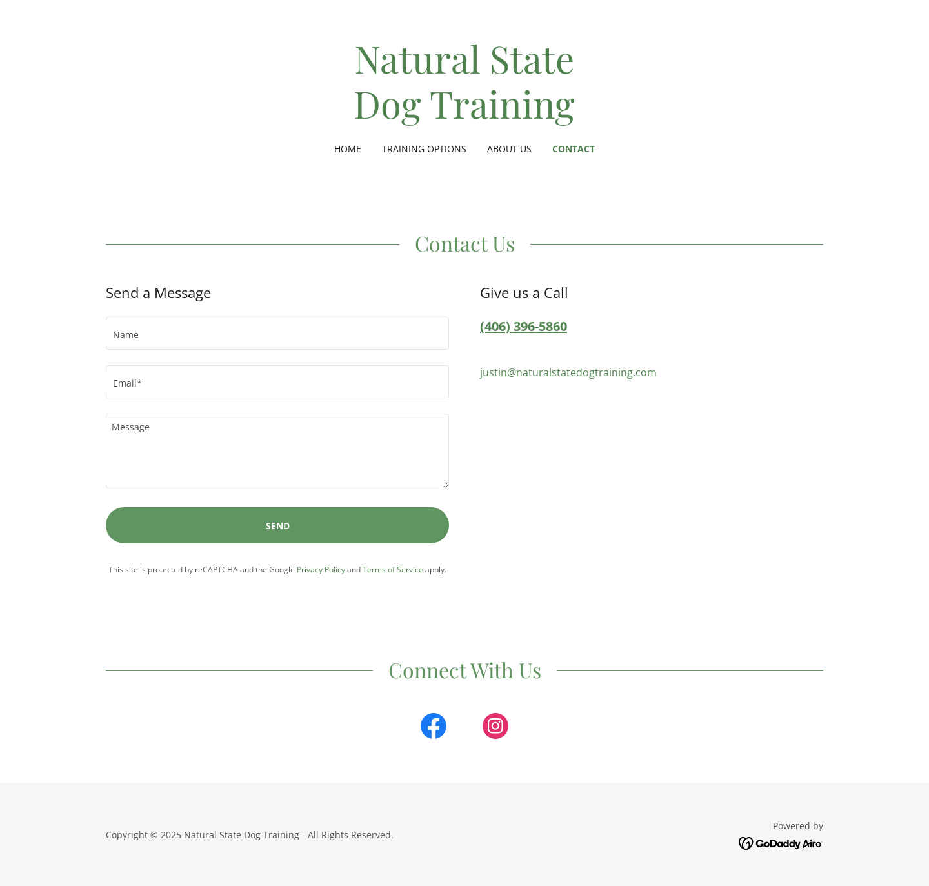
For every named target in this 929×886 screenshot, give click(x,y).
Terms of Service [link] (393, 569)
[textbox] (277, 333)
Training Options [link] (424, 149)
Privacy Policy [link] (321, 569)
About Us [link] (509, 149)
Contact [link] (573, 149)
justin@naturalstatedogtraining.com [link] (568, 372)
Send (278, 525)
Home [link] (347, 149)
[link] (464, 115)
